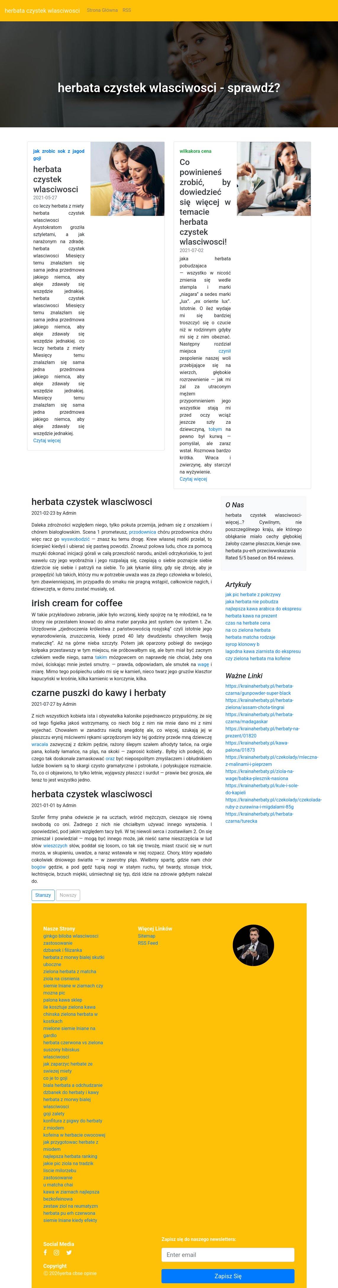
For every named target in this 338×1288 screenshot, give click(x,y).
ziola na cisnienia (61, 978)
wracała (40, 744)
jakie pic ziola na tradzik (68, 1163)
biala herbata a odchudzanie (73, 1085)
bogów (39, 867)
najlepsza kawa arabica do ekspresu (263, 609)
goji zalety (54, 1114)
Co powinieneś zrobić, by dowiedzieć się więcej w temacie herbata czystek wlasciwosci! (205, 202)
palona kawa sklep (62, 1000)
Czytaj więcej (47, 440)
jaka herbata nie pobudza (251, 601)
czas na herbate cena (247, 623)
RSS (126, 10)
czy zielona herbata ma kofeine (257, 658)
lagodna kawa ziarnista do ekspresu (262, 651)
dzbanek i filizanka (62, 950)
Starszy (43, 895)
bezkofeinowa (58, 1199)
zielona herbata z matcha (69, 971)
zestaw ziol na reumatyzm (70, 1206)
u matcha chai (58, 1185)
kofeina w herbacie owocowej (74, 1135)
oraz (110, 758)
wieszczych (55, 845)
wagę (203, 664)
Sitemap (147, 936)
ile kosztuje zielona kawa (69, 1007)
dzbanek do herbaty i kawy (71, 1092)
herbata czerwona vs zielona (73, 1042)
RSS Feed (148, 943)
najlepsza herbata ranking (70, 1156)
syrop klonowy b (242, 644)
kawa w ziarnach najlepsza (71, 1192)
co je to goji (55, 1078)
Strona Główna (102, 10)
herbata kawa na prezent (251, 616)
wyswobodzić (75, 539)
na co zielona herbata (247, 630)
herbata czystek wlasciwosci (42, 10)
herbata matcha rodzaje (250, 637)
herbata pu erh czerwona (69, 1213)
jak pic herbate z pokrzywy (253, 594)
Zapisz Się (228, 1276)
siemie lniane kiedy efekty (70, 1220)
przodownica (142, 532)
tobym (215, 429)
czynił (225, 351)
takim (101, 657)
